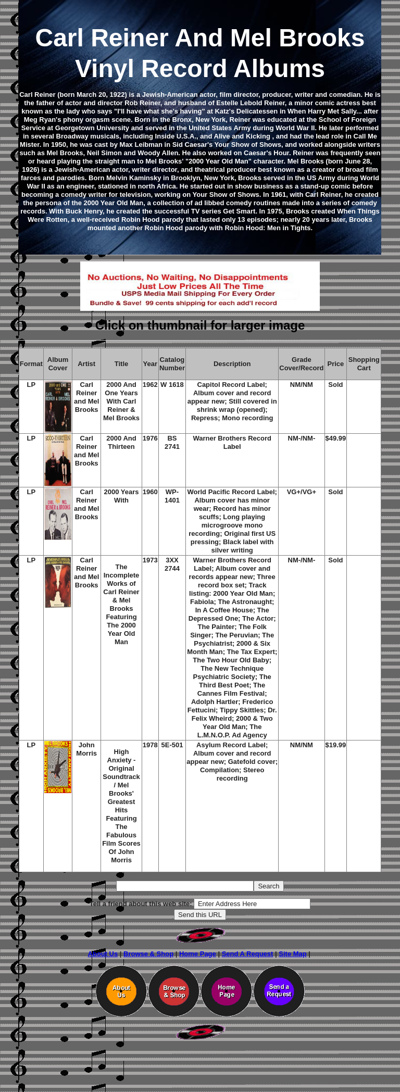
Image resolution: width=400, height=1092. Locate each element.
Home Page (197, 954)
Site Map (292, 954)
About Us (103, 954)
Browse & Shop (148, 954)
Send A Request (247, 954)
